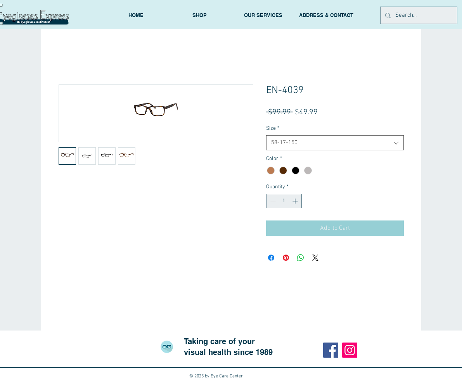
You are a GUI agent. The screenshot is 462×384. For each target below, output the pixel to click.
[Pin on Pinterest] (286, 257)
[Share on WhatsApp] (300, 257)
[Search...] (418, 15)
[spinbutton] (284, 201)
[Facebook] (330, 350)
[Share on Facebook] (271, 257)
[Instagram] (349, 350)
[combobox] (335, 142)
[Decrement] (272, 201)
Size (272, 128)
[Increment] (296, 201)
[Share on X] (315, 257)
